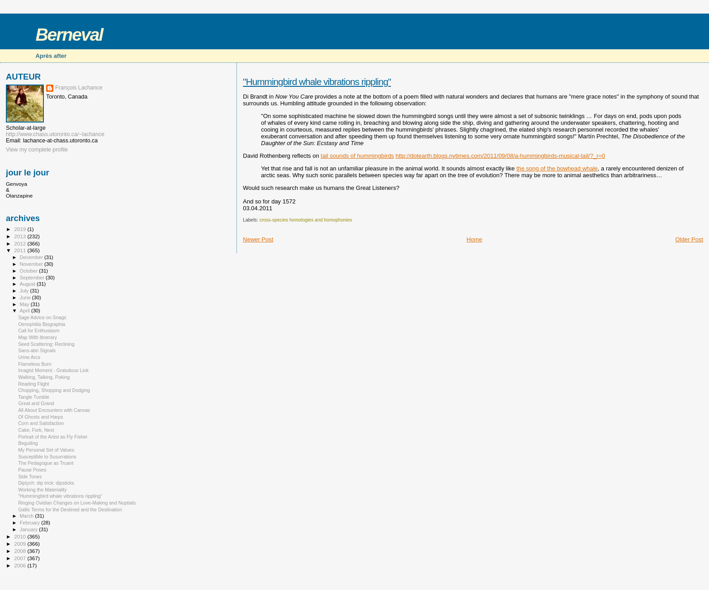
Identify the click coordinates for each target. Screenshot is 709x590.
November (32, 264)
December (32, 257)
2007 (20, 558)
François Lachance (78, 88)
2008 (20, 551)
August (28, 284)
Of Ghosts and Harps (40, 417)
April (25, 310)
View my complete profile (37, 149)
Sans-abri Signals (37, 350)
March (27, 516)
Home (474, 239)
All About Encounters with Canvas (54, 410)
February (31, 522)
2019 (20, 229)
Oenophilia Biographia (41, 324)
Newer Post (258, 239)
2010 (20, 536)
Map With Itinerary (37, 337)
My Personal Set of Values (46, 450)
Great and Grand (36, 403)
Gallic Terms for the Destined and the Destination (70, 509)
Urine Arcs (29, 357)
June (26, 297)
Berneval (69, 34)
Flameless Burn (34, 364)
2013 (20, 236)
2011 (20, 250)
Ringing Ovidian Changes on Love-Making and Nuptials (77, 502)
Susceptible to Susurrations (47, 456)
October (29, 271)
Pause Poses (32, 469)
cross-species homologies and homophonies (306, 219)
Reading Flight (33, 384)
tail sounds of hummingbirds (357, 155)
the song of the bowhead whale (557, 168)
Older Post (689, 239)
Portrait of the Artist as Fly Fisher (52, 436)
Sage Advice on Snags (42, 317)
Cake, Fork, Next (36, 430)
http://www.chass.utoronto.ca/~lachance (55, 134)
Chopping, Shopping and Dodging (54, 390)
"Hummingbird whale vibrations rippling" (317, 81)
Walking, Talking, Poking (44, 377)
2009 (20, 544)
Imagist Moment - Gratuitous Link (53, 370)
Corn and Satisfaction (41, 423)
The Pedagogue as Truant (45, 463)
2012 (20, 243)
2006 (20, 565)
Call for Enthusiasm (39, 330)
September (33, 277)
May (25, 304)
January (29, 529)
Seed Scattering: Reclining (46, 344)
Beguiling (28, 443)
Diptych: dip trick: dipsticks (46, 483)
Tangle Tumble (33, 397)
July (25, 290)
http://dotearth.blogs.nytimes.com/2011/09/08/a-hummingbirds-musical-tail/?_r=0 (500, 155)
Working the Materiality (42, 489)
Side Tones (30, 476)
